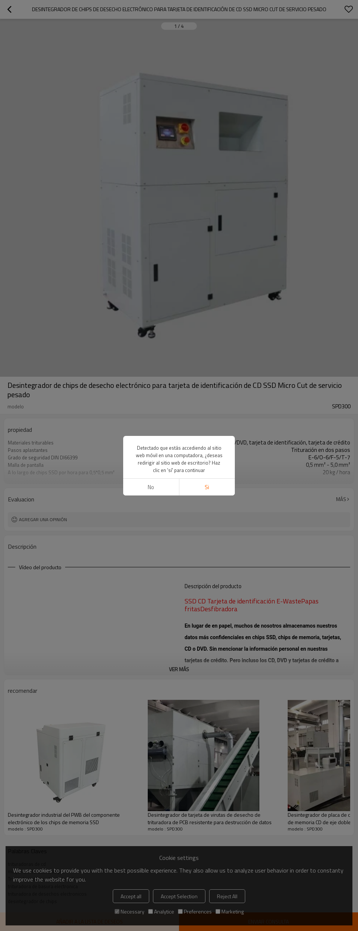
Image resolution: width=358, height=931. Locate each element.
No (151, 487)
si (207, 487)
